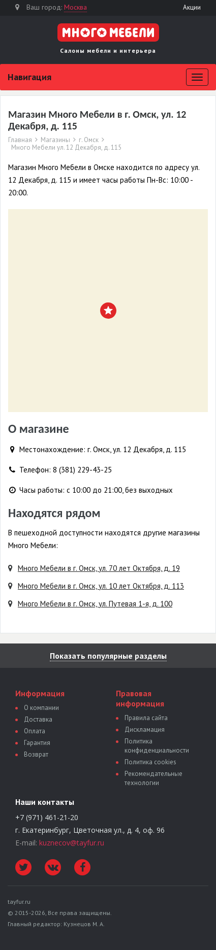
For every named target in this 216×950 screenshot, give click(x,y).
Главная (20, 140)
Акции (192, 7)
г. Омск (89, 140)
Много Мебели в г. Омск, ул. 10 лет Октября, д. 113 (101, 586)
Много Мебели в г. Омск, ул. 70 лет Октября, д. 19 (99, 568)
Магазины (55, 140)
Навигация (29, 77)
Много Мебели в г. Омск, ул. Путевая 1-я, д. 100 (95, 603)
